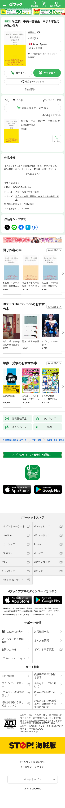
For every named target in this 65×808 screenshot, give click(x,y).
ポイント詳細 (35, 48)
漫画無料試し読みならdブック (14, 440)
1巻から (45, 115)
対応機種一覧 (41, 631)
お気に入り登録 (53, 100)
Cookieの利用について (45, 694)
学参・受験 (33, 192)
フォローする (38, 32)
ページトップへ (32, 779)
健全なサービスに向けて (45, 685)
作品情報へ (31, 89)
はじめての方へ (12, 631)
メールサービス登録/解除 (13, 640)
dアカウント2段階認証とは (13, 694)
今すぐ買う (50, 72)
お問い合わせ (9, 649)
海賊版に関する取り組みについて (13, 704)
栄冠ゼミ (32, 32)
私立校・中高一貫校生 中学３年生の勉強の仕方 (40, 123)
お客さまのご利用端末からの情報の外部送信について (45, 703)
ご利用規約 (8, 675)
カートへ (20, 72)
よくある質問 (41, 640)
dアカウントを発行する (32, 762)
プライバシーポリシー (13, 685)
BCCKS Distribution (22, 187)
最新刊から (55, 115)
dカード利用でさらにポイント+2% (41, 54)
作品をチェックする (34, 81)
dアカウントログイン (13, 658)
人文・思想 (20, 192)
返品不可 (31, 57)
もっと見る (53, 250)
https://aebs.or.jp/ (30, 731)
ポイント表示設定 (44, 649)
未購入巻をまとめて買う (35, 108)
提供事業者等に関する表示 (45, 676)
